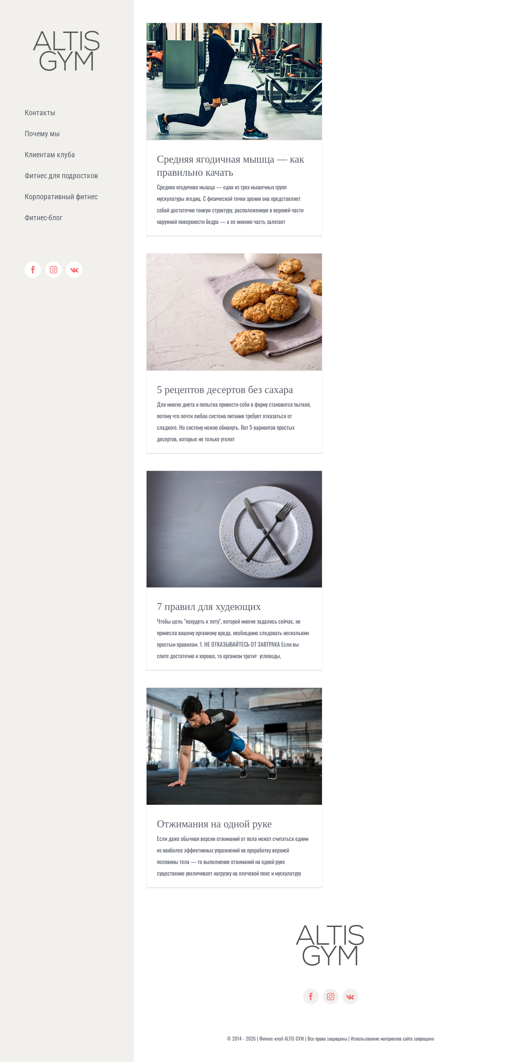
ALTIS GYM (294, 1038)
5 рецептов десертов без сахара (225, 389)
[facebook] (311, 996)
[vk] (350, 996)
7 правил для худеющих (209, 606)
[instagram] (330, 996)
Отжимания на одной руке (214, 823)
